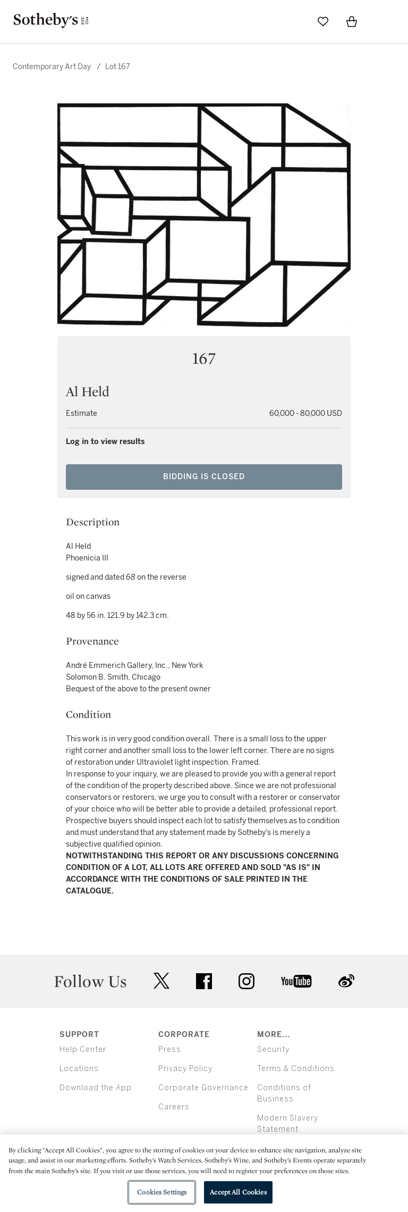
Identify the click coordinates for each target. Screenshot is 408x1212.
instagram (246, 981)
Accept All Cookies (238, 1192)
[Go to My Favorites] (323, 21)
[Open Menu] (380, 22)
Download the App (96, 1087)
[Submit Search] (294, 21)
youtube (296, 981)
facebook (204, 981)
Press (169, 1049)
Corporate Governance (203, 1087)
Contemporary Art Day (52, 66)
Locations (79, 1068)
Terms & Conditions (296, 1068)
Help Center (83, 1049)
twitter (161, 981)
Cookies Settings (161, 1192)
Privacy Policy (185, 1068)
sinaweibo (346, 981)
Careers (174, 1106)
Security (273, 1049)
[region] (204, 1173)
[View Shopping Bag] (351, 21)
